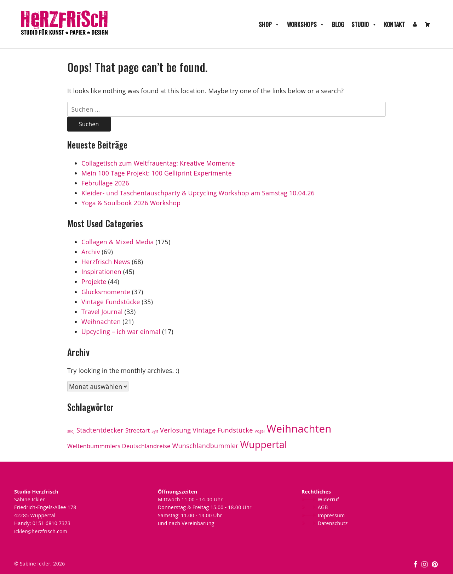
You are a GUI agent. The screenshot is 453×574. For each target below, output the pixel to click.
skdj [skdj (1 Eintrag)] (71, 431)
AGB (323, 507)
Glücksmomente (105, 292)
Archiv (90, 251)
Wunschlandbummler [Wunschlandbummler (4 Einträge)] (205, 445)
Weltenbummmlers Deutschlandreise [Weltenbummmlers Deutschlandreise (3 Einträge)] (119, 446)
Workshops (306, 24)
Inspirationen (101, 271)
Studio (364, 24)
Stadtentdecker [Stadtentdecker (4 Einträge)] (100, 430)
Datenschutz (333, 523)
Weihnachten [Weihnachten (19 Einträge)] (298, 429)
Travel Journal (102, 311)
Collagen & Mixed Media (117, 242)
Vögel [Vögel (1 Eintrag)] (260, 431)
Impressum (331, 515)
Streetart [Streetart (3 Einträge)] (137, 430)
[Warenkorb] (427, 24)
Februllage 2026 (105, 183)
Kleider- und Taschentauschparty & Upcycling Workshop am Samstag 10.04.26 (198, 193)
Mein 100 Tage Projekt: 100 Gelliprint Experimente (156, 173)
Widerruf (328, 499)
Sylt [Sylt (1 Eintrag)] (154, 431)
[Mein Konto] (414, 24)
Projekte (93, 281)
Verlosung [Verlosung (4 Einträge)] (175, 430)
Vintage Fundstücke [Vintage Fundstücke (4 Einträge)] (223, 430)
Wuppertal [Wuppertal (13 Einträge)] (263, 444)
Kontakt (394, 24)
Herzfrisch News (105, 261)
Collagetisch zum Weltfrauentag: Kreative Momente (158, 163)
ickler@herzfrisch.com (40, 531)
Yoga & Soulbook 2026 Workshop (130, 203)
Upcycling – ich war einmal (120, 331)
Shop (269, 24)
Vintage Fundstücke (110, 301)
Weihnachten (101, 321)
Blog (338, 24)
